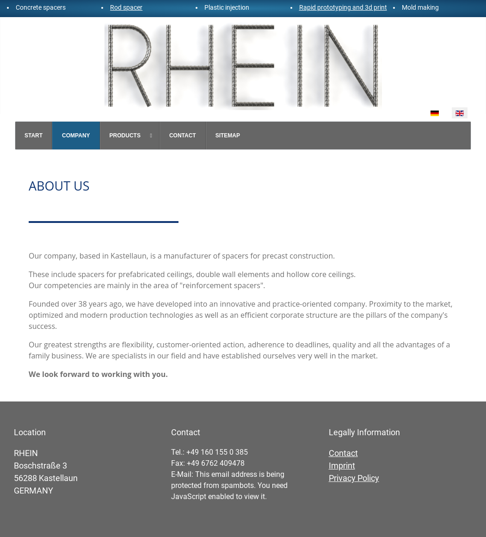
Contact (343, 453)
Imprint (342, 465)
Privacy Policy (354, 478)
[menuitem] (33, 135)
